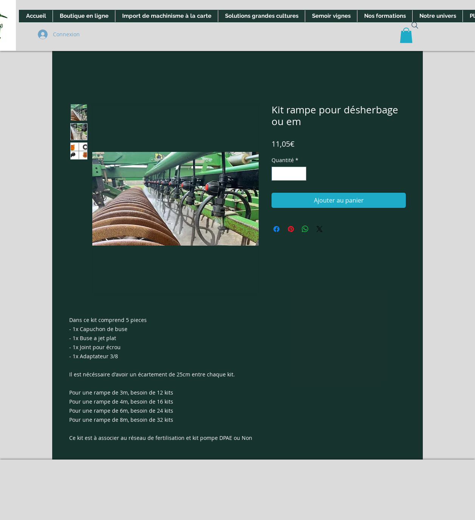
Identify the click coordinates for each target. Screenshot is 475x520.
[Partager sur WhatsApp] (305, 229)
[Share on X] (319, 229)
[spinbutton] (289, 173)
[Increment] (300, 173)
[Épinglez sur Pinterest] (290, 229)
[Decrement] (277, 173)
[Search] (415, 25)
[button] (406, 35)
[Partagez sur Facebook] (276, 229)
